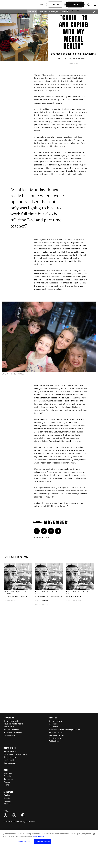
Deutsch (65, 12)
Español (43, 12)
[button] (95, 4)
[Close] (94, 834)
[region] (49, 837)
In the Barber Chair (81, 59)
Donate (75, 5)
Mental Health (64, 59)
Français (54, 12)
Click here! (5, 815)
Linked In (23, 815)
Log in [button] (40, 5)
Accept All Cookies (42, 841)
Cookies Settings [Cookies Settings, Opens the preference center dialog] (24, 841)
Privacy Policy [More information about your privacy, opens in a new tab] (38, 836)
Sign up (55, 5)
